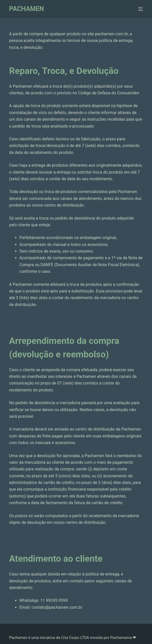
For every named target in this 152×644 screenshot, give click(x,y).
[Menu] (140, 9)
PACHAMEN (26, 9)
